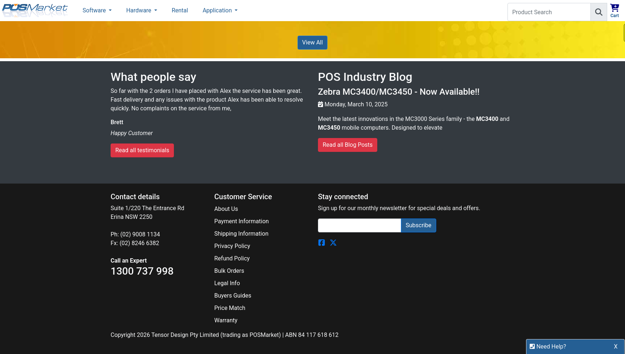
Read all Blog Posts (348, 144)
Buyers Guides (232, 295)
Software (95, 10)
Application (218, 10)
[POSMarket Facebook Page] (321, 242)
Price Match (229, 307)
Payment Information (241, 221)
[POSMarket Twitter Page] (333, 242)
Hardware (139, 10)
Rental (180, 10)
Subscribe (418, 225)
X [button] (616, 348)
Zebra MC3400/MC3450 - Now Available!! (398, 92)
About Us (226, 208)
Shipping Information (241, 233)
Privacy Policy (232, 246)
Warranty (226, 320)
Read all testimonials (142, 150)
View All (312, 42)
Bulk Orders (229, 270)
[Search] (598, 12)
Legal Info (227, 283)
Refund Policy (232, 258)
